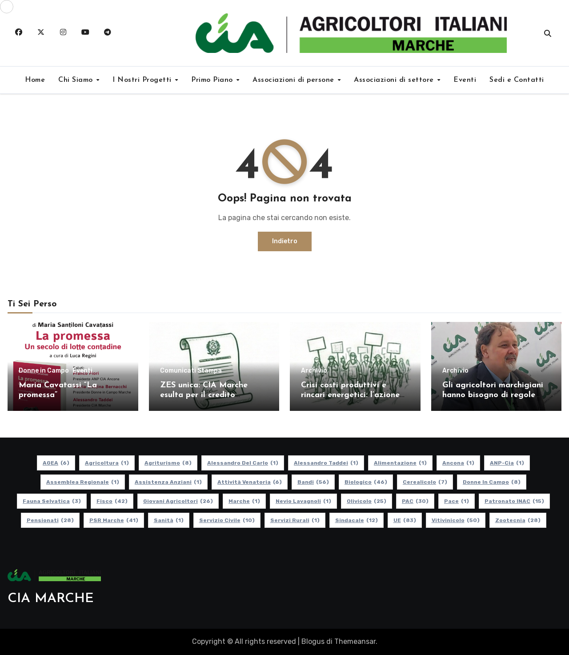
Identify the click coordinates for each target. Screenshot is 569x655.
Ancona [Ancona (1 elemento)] (458, 462)
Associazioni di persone (294, 80)
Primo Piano (213, 80)
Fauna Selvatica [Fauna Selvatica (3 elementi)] (52, 501)
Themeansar (355, 641)
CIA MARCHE (51, 599)
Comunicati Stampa (191, 371)
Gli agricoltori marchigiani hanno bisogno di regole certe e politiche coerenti (492, 395)
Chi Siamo (76, 80)
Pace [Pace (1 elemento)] (456, 501)
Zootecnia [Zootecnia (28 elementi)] (518, 520)
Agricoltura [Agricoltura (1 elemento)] (107, 462)
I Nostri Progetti (143, 80)
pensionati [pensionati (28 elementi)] (50, 520)
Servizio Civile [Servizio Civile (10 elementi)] (227, 520)
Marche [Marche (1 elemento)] (244, 501)
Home (35, 80)
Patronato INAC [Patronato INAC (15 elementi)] (514, 501)
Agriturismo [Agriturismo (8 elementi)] (168, 462)
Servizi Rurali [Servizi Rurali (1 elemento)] (295, 520)
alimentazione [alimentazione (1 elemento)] (400, 462)
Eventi (464, 80)
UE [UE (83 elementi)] (404, 520)
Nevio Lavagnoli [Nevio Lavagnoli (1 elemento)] (303, 501)
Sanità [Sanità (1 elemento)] (169, 520)
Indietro (284, 241)
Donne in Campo (44, 371)
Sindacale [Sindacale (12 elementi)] (356, 520)
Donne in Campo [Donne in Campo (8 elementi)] (492, 482)
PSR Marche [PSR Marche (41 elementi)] (113, 520)
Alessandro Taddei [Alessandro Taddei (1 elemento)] (326, 462)
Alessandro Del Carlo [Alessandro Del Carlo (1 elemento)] (242, 462)
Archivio (314, 371)
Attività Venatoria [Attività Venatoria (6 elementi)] (249, 482)
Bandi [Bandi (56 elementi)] (313, 482)
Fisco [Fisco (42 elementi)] (112, 501)
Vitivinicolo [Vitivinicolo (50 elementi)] (456, 520)
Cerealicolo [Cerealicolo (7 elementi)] (425, 482)
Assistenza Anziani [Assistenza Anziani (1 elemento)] (168, 482)
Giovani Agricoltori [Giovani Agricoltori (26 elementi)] (178, 501)
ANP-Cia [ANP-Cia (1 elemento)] (507, 462)
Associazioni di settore (395, 80)
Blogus (313, 641)
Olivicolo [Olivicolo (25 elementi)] (366, 501)
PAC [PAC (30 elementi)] (415, 501)
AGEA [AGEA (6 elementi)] (56, 462)
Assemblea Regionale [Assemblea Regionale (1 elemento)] (82, 482)
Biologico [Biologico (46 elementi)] (366, 482)
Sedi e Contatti (516, 80)
